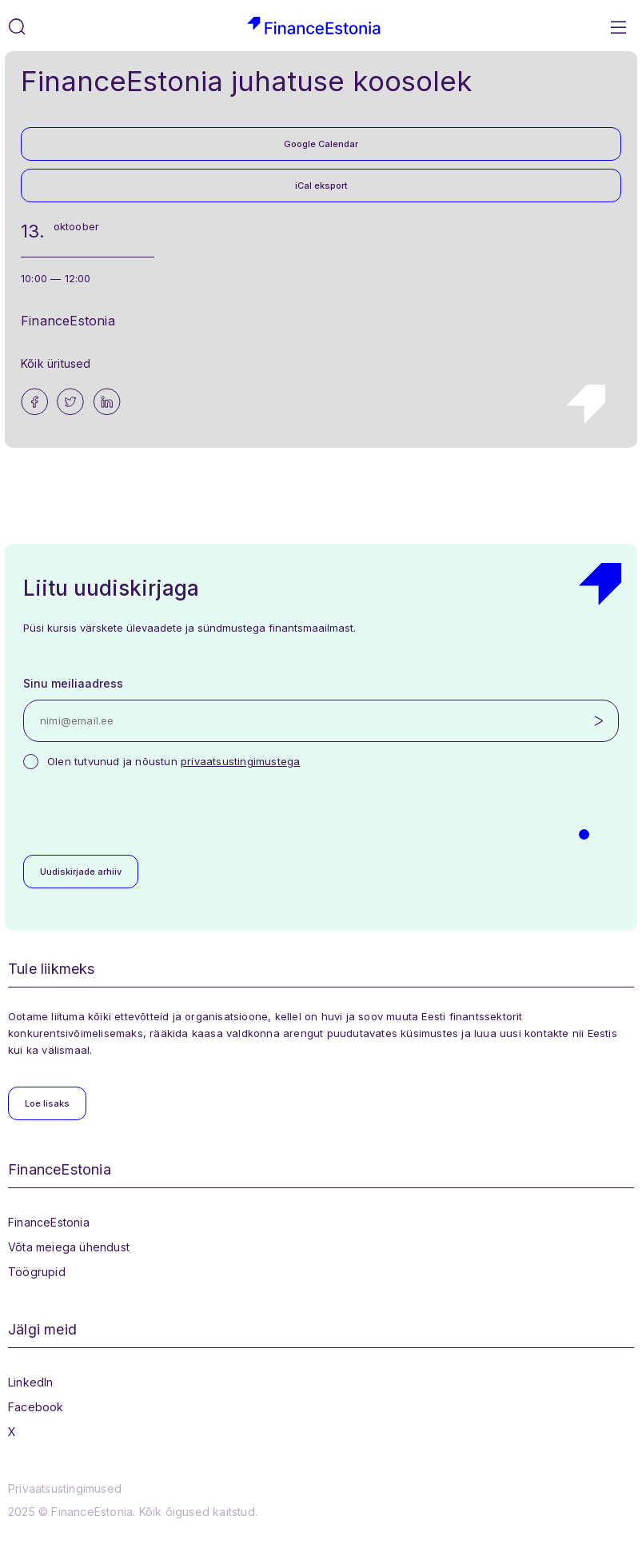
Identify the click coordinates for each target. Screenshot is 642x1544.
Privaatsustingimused (65, 1488)
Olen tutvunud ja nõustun (173, 761)
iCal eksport (321, 185)
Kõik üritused (56, 363)
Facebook (36, 1407)
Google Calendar (321, 144)
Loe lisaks (47, 1103)
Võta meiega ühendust (69, 1247)
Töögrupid (37, 1272)
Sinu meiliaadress (73, 683)
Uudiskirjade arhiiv (81, 871)
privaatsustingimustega (240, 761)
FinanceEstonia (49, 1222)
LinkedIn (31, 1382)
